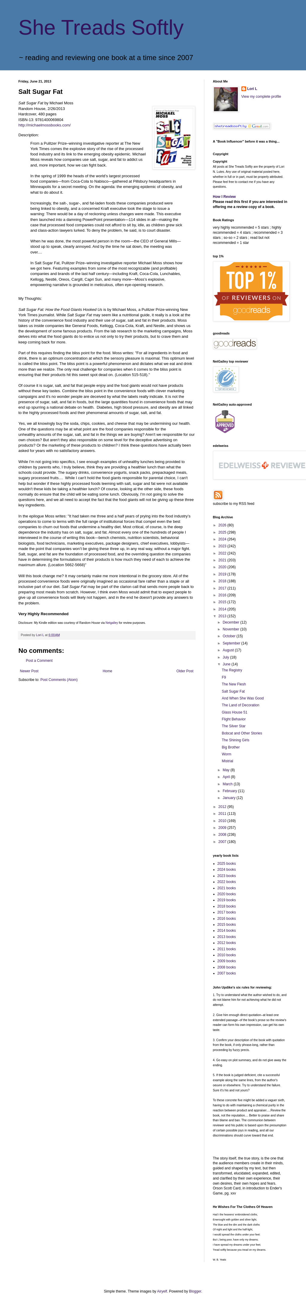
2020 (222, 567)
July (226, 657)
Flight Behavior (234, 719)
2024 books (226, 869)
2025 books (226, 863)
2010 (222, 821)
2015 (222, 602)
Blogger (195, 1291)
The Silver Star (233, 726)
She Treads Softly (101, 27)
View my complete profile (261, 96)
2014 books (226, 930)
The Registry (232, 670)
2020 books (226, 894)
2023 (222, 546)
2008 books (226, 967)
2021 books (226, 888)
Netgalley (112, 622)
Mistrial (227, 761)
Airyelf (162, 1291)
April (227, 777)
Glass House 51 (234, 712)
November (231, 629)
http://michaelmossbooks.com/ (45, 125)
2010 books (226, 955)
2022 (222, 553)
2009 (222, 828)
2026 (222, 525)
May (226, 770)
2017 (222, 588)
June (227, 664)
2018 (222, 581)
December (231, 622)
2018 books (226, 906)
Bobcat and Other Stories (242, 733)
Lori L (252, 89)
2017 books (226, 912)
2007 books (226, 973)
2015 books (226, 924)
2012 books (226, 943)
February (230, 791)
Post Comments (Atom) (59, 680)
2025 (222, 532)
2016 (222, 595)
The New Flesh (234, 684)
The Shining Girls (235, 740)
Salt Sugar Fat (233, 691)
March (228, 784)
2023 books (226, 876)
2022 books (226, 882)
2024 (222, 539)
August (229, 650)
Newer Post (29, 671)
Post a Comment (39, 661)
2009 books (226, 961)
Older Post (185, 671)
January (229, 798)
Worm (226, 754)
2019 (222, 574)
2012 (222, 807)
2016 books (226, 918)
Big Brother (231, 747)
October (229, 636)
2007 (222, 842)
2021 (222, 560)
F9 (224, 677)
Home (107, 671)
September (232, 643)
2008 (222, 834)
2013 (222, 616)
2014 (222, 609)
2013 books (226, 937)
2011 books (226, 949)
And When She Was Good (243, 698)
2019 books (226, 900)
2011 (222, 814)
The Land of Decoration (240, 705)
